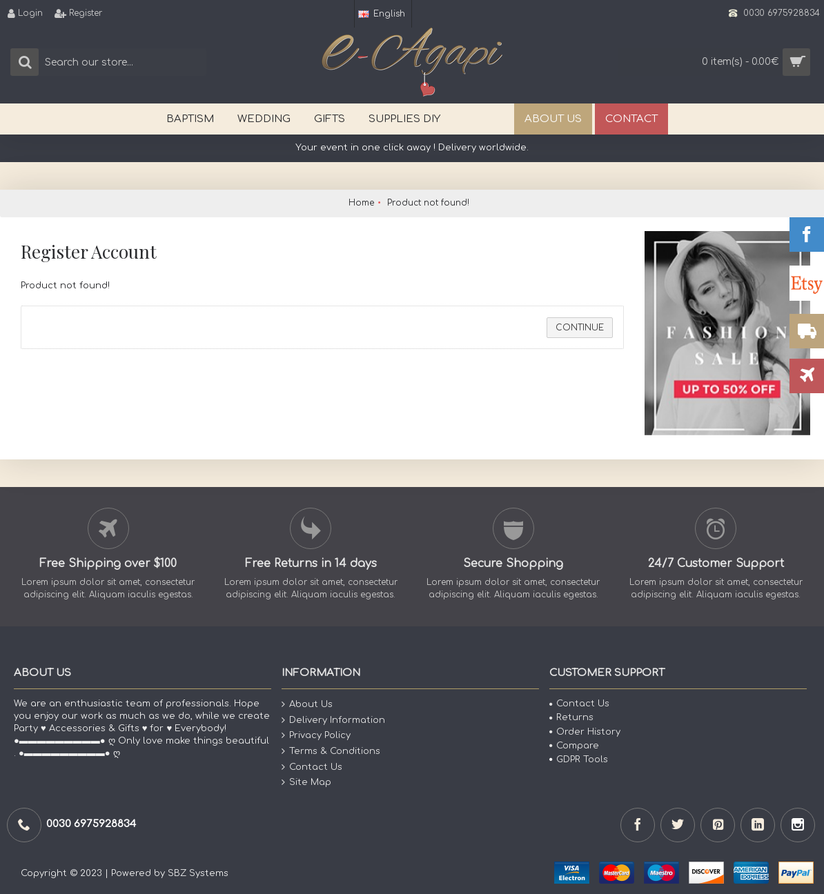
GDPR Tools (578, 759)
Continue (580, 327)
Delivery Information (333, 720)
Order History (584, 732)
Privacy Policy (316, 736)
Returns (571, 717)
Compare (574, 746)
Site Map (306, 782)
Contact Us (312, 767)
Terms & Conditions (331, 751)
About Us (307, 704)
